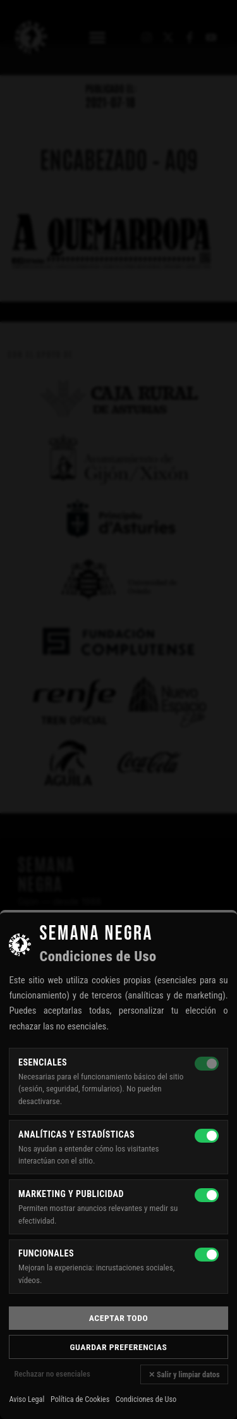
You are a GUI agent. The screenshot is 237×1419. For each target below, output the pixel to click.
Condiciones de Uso (146, 1399)
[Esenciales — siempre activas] (207, 1064)
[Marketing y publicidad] (207, 1195)
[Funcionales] (207, 1255)
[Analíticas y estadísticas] (207, 1136)
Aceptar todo (118, 1318)
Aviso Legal (26, 1399)
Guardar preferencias (118, 1347)
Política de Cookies (80, 1399)
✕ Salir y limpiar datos (184, 1374)
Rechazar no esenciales (52, 1374)
